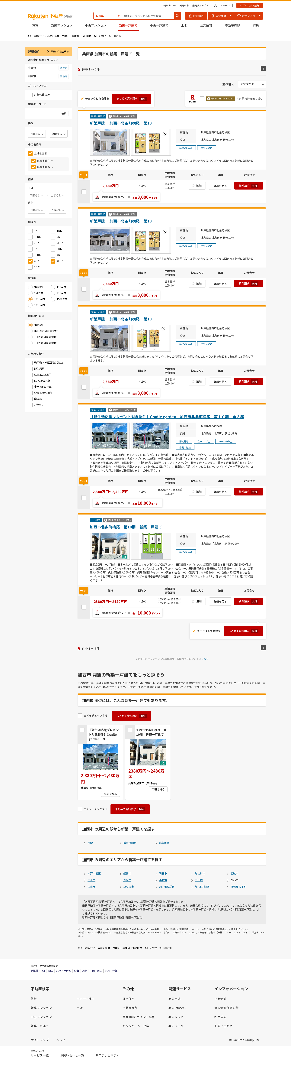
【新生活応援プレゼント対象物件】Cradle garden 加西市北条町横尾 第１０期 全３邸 (167, 416)
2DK (36, 243)
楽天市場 (184, 5)
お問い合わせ (223, 1026)
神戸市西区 (94, 873)
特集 (256, 25)
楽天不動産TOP (35, 36)
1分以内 (61, 287)
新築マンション (61, 25)
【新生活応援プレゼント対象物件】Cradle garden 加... (104, 734)
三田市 (199, 880)
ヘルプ (60, 1039)
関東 (50, 970)
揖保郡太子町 (238, 886)
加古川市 (200, 873)
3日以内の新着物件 (45, 337)
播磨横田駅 (129, 843)
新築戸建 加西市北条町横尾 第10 (121, 123)
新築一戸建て (128, 25)
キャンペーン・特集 (136, 1026)
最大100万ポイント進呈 (139, 1017)
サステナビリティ (107, 1055)
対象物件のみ (42, 94)
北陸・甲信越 (63, 970)
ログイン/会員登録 (249, 5)
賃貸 (35, 25)
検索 (63, 113)
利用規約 (220, 1017)
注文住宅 (206, 25)
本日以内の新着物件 (46, 331)
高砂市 (127, 880)
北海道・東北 (38, 970)
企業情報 (220, 998)
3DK (59, 249)
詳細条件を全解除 (58, 51)
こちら (205, 659)
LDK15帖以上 (42, 380)
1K (35, 231)
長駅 (90, 843)
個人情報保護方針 (226, 1007)
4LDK (60, 261)
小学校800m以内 (44, 386)
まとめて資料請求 (132, 98)
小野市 (163, 880)
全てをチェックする (95, 715)
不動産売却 (232, 25)
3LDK (37, 255)
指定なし (39, 287)
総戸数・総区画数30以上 (48, 362)
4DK (36, 261)
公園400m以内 (43, 393)
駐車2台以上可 (42, 374)
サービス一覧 (40, 1055)
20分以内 (39, 305)
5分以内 (38, 293)
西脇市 (234, 873)
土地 (184, 25)
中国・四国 (96, 970)
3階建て (38, 405)
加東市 (91, 886)
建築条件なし (45, 167)
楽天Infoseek (169, 5)
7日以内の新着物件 (45, 343)
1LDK (37, 237)
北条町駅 (164, 843)
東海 (76, 970)
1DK (59, 231)
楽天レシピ (176, 1017)
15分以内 (62, 299)
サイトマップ (40, 1039)
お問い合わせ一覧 (72, 1055)
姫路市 (127, 873)
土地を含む (40, 153)
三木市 (91, 880)
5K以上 (38, 267)
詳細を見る (220, 185)
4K (58, 255)
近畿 (49, 36)
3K (35, 249)
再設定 (63, 67)
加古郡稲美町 (167, 886)
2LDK (60, 243)
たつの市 (128, 886)
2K (58, 237)
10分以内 (39, 299)
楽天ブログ (176, 1026)
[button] (196, 16)
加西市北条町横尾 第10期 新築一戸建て (126, 527)
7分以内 (61, 293)
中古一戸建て (159, 25)
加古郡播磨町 (203, 886)
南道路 (38, 399)
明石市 (163, 873)
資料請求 (248, 186)
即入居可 (39, 368)
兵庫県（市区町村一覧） (85, 36)
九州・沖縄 (111, 970)
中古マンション (95, 25)
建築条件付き (45, 161)
